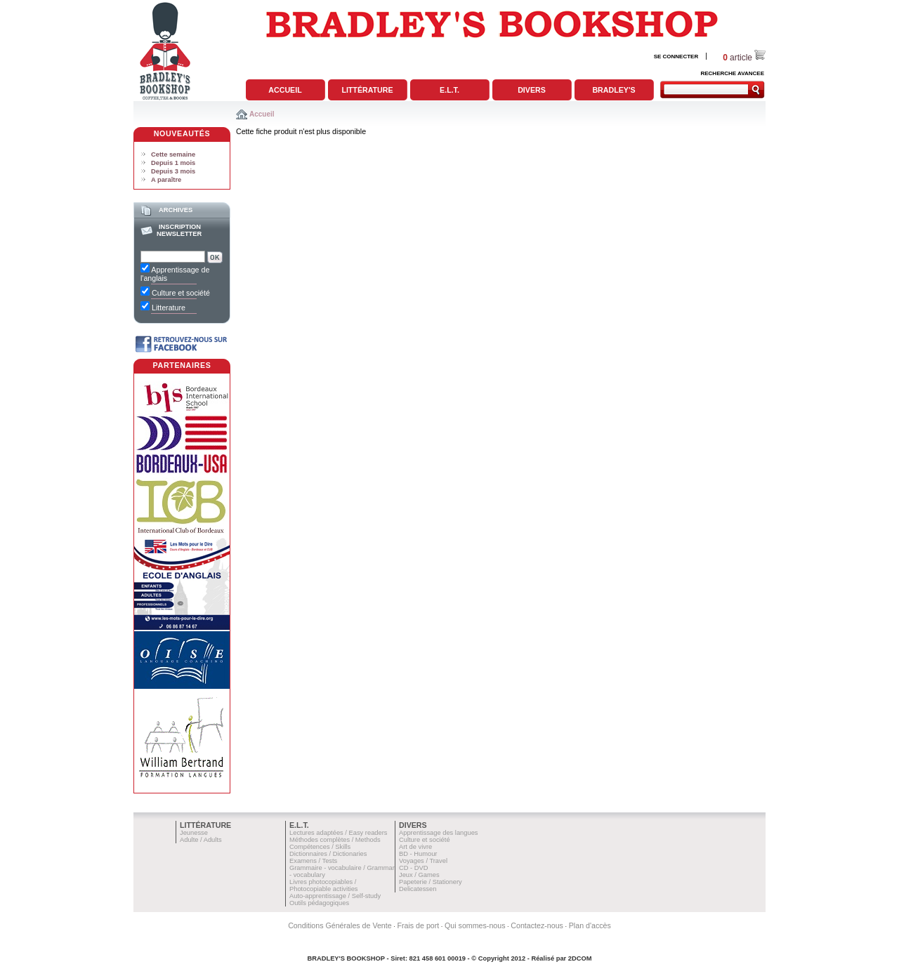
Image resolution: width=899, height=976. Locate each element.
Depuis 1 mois (173, 162)
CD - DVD (413, 867)
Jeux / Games (419, 874)
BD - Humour (418, 853)
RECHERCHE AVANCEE (732, 73)
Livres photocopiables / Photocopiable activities (323, 885)
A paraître (166, 179)
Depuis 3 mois (173, 171)
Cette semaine (173, 154)
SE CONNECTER (676, 56)
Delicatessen (417, 888)
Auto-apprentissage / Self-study (335, 895)
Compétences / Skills (319, 846)
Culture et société (424, 839)
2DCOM (580, 958)
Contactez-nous (537, 925)
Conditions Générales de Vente (340, 925)
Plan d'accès (590, 925)
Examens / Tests (313, 860)
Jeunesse (194, 832)
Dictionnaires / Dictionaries (328, 853)
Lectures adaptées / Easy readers (338, 832)
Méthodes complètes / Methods (335, 839)
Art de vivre (415, 846)
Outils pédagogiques (319, 902)
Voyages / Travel (423, 860)
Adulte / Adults (201, 839)
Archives (175, 209)
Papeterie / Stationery (430, 881)
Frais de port (418, 925)
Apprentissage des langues (438, 832)
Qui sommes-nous (475, 925)
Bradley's (613, 90)
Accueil (284, 90)
